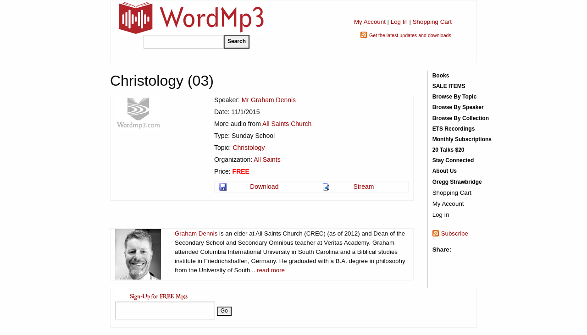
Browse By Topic (454, 96)
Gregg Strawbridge (457, 182)
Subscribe (454, 233)
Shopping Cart (432, 21)
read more (271, 270)
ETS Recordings (453, 129)
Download (264, 186)
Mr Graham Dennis (269, 100)
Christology (249, 147)
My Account (370, 21)
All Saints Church (286, 123)
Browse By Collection (460, 118)
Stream (363, 186)
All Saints (267, 159)
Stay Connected (453, 160)
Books (440, 75)
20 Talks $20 (448, 150)
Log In (399, 21)
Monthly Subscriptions (462, 139)
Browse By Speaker (458, 107)
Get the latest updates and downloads (410, 35)
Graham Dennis (196, 233)
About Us (444, 171)
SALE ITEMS (448, 86)
